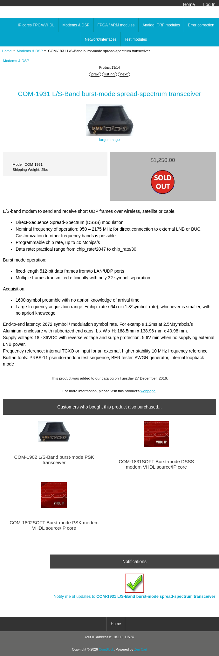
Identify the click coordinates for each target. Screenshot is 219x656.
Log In (209, 4)
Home (189, 4)
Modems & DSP (30, 51)
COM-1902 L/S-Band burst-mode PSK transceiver (54, 460)
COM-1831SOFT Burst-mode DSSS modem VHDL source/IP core (156, 464)
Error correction (201, 25)
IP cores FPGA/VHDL (36, 25)
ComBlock (106, 649)
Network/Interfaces (101, 39)
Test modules (136, 39)
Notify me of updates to (135, 586)
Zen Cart (140, 649)
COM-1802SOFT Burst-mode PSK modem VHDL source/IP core (54, 525)
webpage (147, 391)
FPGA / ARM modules (116, 25)
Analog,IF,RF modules (161, 25)
